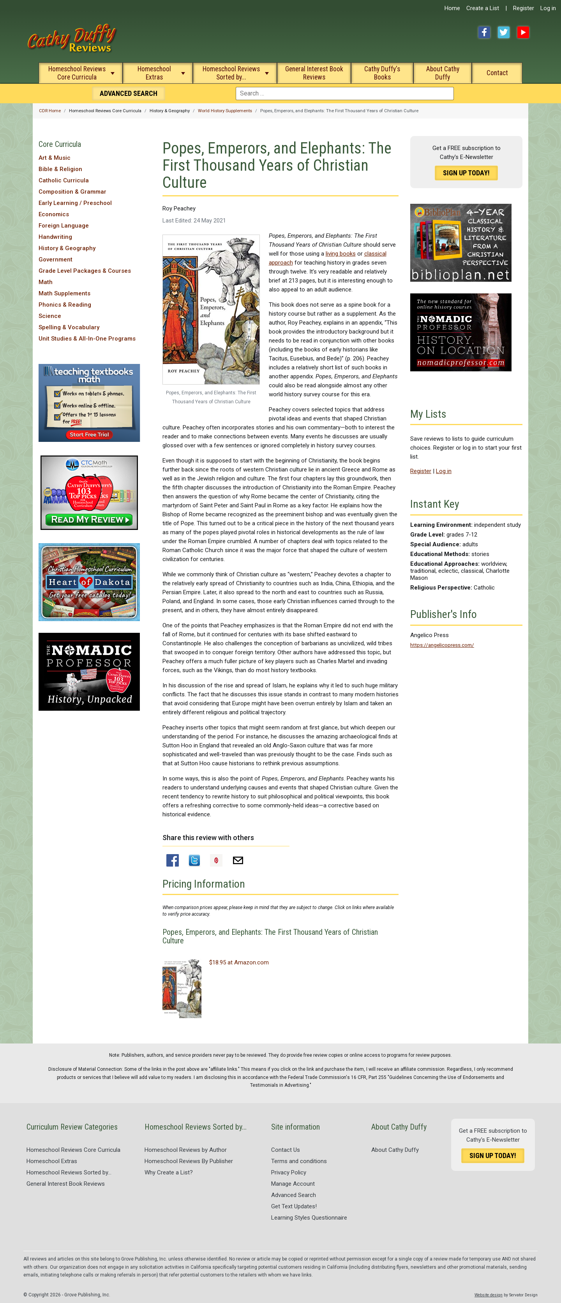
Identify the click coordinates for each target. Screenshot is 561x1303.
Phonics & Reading (65, 304)
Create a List (482, 8)
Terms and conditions (299, 1161)
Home (452, 8)
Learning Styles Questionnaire (309, 1217)
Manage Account (293, 1183)
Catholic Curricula (64, 180)
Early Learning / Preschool (75, 203)
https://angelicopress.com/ (442, 645)
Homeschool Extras (154, 73)
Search (128, 93)
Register (523, 8)
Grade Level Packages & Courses (85, 270)
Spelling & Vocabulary (69, 327)
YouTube (523, 32)
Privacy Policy (288, 1172)
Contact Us (285, 1149)
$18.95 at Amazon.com (239, 962)
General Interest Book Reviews (314, 73)
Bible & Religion (60, 169)
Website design (489, 1295)
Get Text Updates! (294, 1206)
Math (46, 282)
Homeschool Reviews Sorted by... (231, 73)
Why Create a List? (169, 1172)
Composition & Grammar (72, 191)
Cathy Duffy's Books (382, 73)
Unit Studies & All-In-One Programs (87, 338)
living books (341, 253)
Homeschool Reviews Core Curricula (77, 73)
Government (55, 259)
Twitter (504, 32)
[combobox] (345, 93)
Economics (54, 214)
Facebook (484, 32)
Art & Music (55, 157)
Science (50, 316)
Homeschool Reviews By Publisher (189, 1161)
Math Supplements (64, 293)
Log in (548, 8)
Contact (497, 73)
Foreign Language (64, 225)
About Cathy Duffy (442, 73)
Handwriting (55, 236)
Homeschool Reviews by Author (186, 1149)
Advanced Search (293, 1195)
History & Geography (67, 248)
